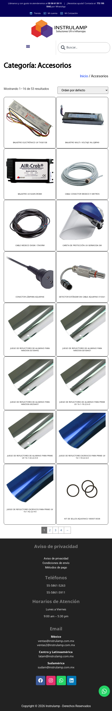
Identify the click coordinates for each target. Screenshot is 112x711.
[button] (28, 46)
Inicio (84, 76)
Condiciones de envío (56, 563)
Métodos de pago (56, 567)
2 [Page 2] (50, 530)
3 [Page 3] (55, 530)
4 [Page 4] (61, 530)
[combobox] (84, 47)
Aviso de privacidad (56, 558)
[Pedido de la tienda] (83, 90)
